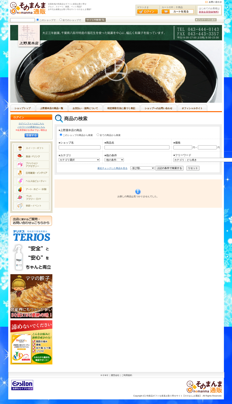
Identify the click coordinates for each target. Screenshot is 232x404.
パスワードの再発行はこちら (31, 127)
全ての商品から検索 (110, 135)
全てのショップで (71, 20)
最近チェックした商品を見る (112, 168)
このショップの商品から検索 (77, 135)
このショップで (47, 20)
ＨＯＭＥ (104, 375)
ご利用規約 (126, 375)
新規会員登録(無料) (209, 12)
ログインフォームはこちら (31, 123)
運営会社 (115, 375)
